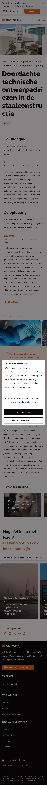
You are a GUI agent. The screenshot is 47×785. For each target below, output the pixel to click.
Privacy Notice (12, 402)
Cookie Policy (29, 402)
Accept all (21, 412)
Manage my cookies (21, 420)
